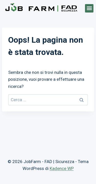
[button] (89, 8)
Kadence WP (62, 168)
